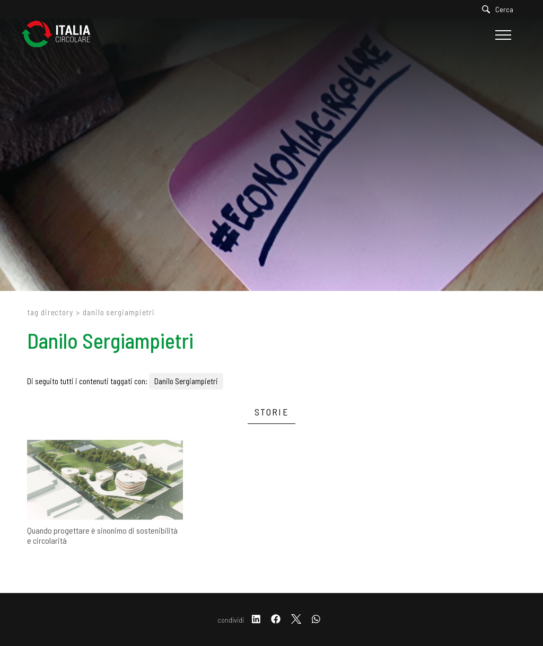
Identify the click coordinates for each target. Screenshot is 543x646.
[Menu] (502, 35)
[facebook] (276, 619)
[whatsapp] (316, 619)
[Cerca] (500, 9)
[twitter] (296, 619)
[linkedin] (256, 619)
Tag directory (50, 312)
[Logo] (61, 35)
